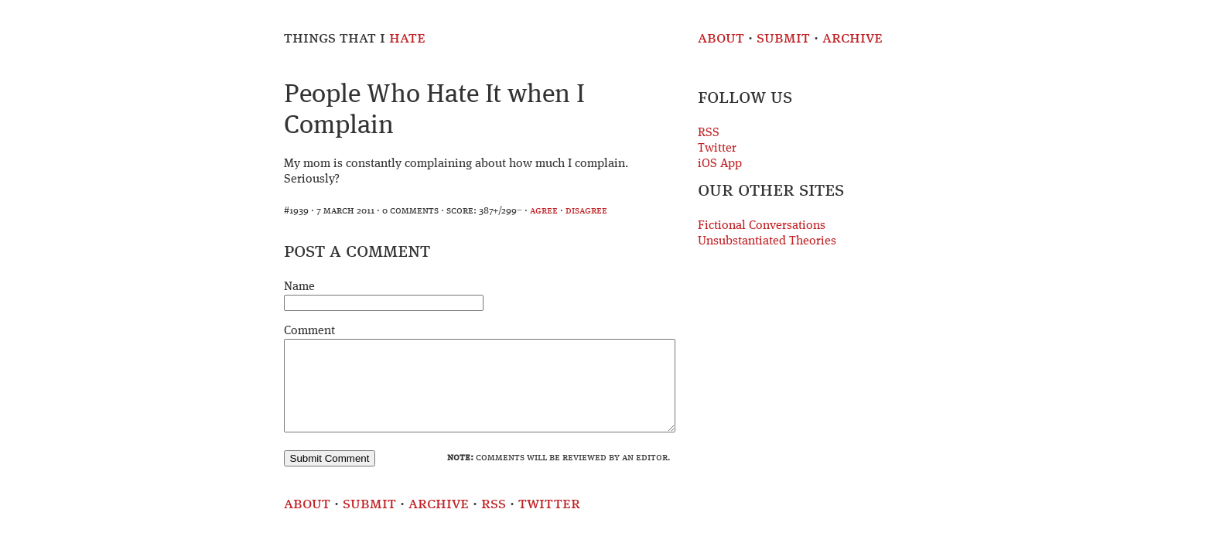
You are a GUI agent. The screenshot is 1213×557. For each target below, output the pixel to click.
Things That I (354, 38)
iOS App (720, 164)
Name (299, 287)
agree (544, 211)
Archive (852, 38)
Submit (783, 38)
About (721, 38)
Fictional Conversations (761, 226)
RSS (708, 133)
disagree (586, 211)
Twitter (717, 148)
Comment (309, 331)
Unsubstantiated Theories (767, 241)
